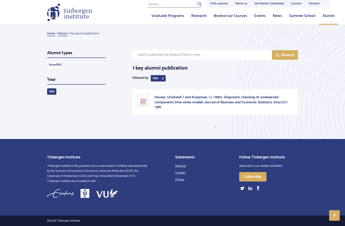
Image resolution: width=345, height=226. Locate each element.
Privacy (179, 179)
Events (260, 16)
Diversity (180, 166)
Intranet (314, 3)
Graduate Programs (168, 16)
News (277, 16)
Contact (296, 3)
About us (241, 3)
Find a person (219, 3)
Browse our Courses (230, 16)
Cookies (180, 172)
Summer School (302, 16)
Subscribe (252, 176)
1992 (52, 91)
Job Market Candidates (269, 3)
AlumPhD (55, 64)
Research (199, 16)
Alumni (328, 16)
